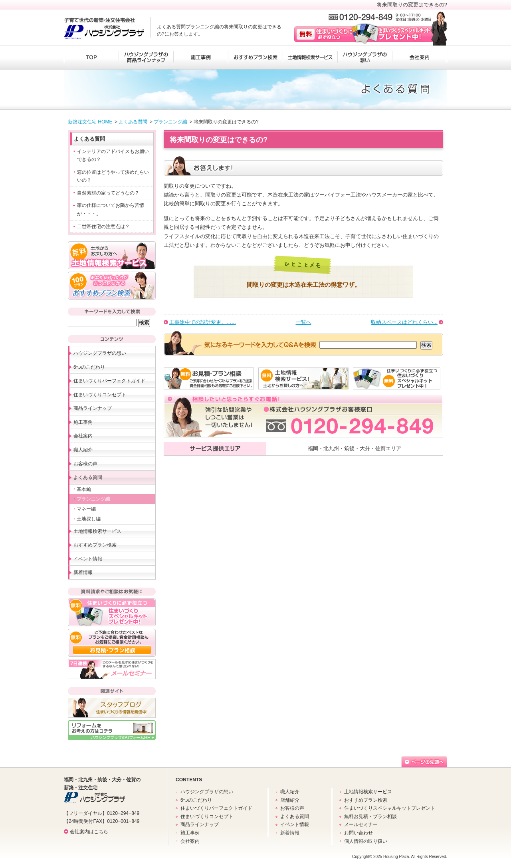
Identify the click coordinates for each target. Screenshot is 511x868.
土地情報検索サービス (310, 58)
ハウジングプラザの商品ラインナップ (146, 58)
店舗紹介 (289, 800)
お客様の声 (85, 464)
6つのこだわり (89, 367)
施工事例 (200, 58)
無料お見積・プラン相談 (370, 816)
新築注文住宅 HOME (90, 122)
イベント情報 (87, 559)
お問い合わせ (358, 833)
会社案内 (420, 58)
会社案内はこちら (89, 831)
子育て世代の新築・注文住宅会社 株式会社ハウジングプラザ (104, 29)
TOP (91, 58)
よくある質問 (133, 122)
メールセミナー (361, 824)
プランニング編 (170, 122)
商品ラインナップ (92, 408)
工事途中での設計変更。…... (202, 322)
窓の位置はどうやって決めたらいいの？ (113, 176)
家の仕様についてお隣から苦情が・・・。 (110, 210)
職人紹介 (83, 450)
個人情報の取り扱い (365, 841)
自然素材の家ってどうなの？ (108, 193)
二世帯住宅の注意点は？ (103, 226)
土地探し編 (89, 519)
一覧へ (303, 322)
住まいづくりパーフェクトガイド (109, 380)
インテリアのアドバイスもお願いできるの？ (113, 156)
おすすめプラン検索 (255, 58)
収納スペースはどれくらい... (404, 322)
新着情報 (83, 572)
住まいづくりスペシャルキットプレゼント (389, 808)
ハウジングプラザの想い (364, 58)
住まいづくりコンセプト (99, 394)
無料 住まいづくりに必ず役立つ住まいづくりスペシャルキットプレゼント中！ (362, 33)
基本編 (84, 489)
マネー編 (86, 509)
